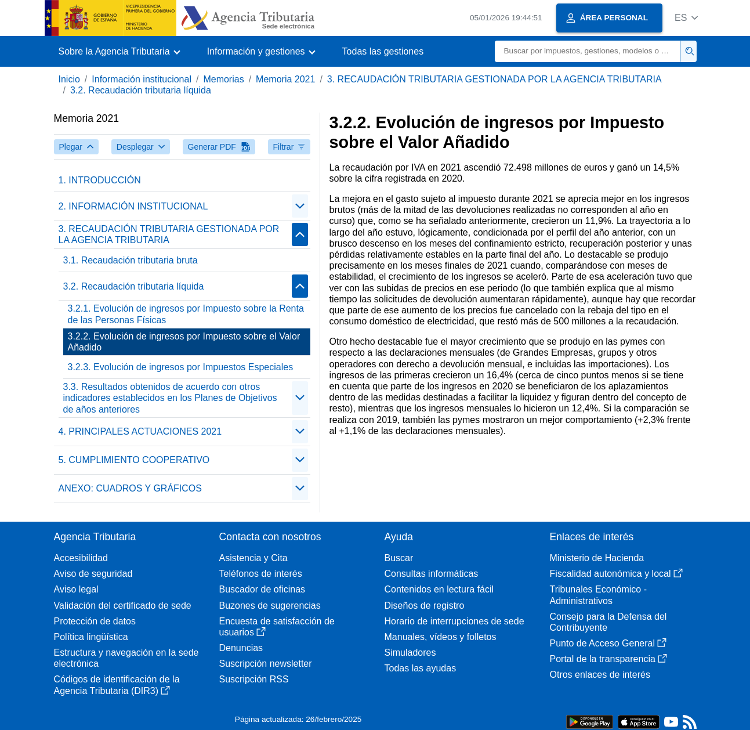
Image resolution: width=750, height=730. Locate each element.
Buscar (399, 558)
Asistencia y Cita (253, 558)
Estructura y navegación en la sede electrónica (126, 658)
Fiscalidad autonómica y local (616, 574)
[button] (686, 18)
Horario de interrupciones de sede (454, 621)
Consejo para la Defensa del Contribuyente (608, 622)
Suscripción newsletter (265, 663)
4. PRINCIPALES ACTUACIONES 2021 (140, 431)
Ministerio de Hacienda (597, 558)
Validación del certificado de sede (122, 605)
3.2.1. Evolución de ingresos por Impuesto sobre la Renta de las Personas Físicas (186, 313)
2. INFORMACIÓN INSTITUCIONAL (133, 206)
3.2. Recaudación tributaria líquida (140, 90)
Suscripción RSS (254, 679)
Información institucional (141, 79)
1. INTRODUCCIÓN (100, 180)
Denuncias (241, 648)
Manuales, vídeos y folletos (441, 637)
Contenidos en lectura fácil (439, 589)
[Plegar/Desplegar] (300, 206)
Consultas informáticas (432, 574)
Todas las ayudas (420, 668)
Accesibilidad (81, 558)
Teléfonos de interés (260, 574)
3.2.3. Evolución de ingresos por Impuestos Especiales (181, 367)
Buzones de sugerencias (270, 605)
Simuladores (410, 652)
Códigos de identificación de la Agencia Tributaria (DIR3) (117, 684)
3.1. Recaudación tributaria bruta (130, 260)
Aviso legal (76, 589)
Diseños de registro (425, 605)
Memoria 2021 (285, 79)
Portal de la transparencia (608, 659)
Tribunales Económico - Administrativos (598, 594)
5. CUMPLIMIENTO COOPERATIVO (134, 460)
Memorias (223, 79)
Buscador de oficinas (262, 589)
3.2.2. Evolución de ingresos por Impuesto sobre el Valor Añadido (184, 341)
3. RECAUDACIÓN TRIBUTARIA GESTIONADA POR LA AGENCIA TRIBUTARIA (494, 79)
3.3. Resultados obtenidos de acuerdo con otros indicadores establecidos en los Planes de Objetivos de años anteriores (170, 398)
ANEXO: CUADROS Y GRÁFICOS (130, 488)
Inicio (69, 79)
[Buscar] (587, 51)
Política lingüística (91, 637)
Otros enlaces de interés (600, 675)
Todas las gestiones (383, 51)
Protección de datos (95, 621)
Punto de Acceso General (608, 643)
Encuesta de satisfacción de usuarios (277, 626)
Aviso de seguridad (93, 574)
